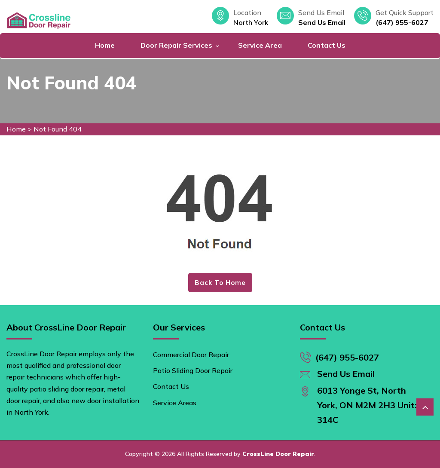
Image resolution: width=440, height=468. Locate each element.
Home (105, 45)
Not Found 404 (58, 129)
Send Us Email (321, 22)
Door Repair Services (176, 45)
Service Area (260, 45)
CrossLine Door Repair (278, 454)
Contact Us (326, 45)
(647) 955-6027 (402, 22)
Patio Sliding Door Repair (192, 370)
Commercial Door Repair (191, 354)
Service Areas (174, 402)
